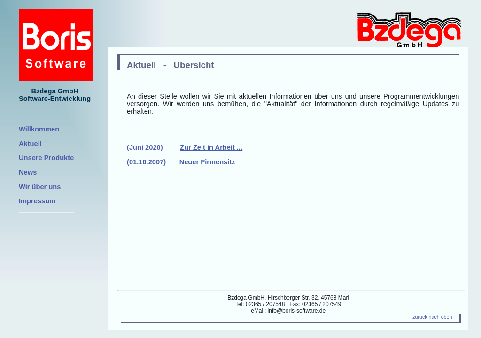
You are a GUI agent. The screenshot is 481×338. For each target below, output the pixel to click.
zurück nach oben (432, 317)
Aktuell (30, 143)
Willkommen (39, 129)
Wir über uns (40, 187)
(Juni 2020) (184, 147)
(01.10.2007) (181, 162)
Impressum (37, 201)
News (28, 172)
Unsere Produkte (46, 157)
